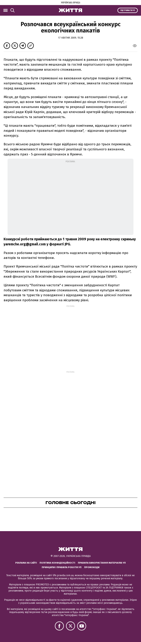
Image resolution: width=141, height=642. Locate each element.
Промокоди (91, 567)
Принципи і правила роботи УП (61, 567)
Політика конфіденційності (57, 562)
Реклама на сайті (26, 562)
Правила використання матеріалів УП (102, 562)
